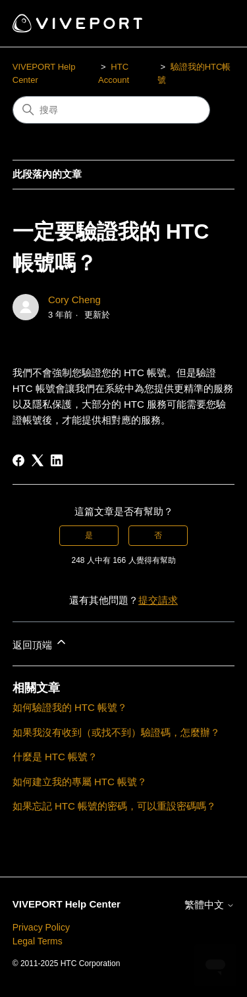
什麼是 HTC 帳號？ (55, 756)
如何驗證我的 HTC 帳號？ (70, 707)
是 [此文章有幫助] (89, 535)
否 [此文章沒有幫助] (158, 535)
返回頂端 (40, 642)
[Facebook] (18, 460)
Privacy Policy (41, 927)
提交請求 (158, 600)
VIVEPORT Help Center (67, 904)
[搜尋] (111, 110)
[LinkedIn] (57, 460)
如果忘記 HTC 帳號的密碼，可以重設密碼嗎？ (114, 806)
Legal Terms (38, 941)
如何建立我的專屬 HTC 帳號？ (80, 781)
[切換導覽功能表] (211, 23)
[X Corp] (37, 460)
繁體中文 (209, 904)
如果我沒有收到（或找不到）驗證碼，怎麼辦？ (116, 732)
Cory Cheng (74, 299)
